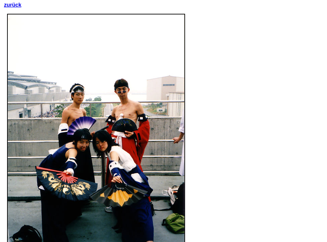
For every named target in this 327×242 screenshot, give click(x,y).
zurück (13, 5)
